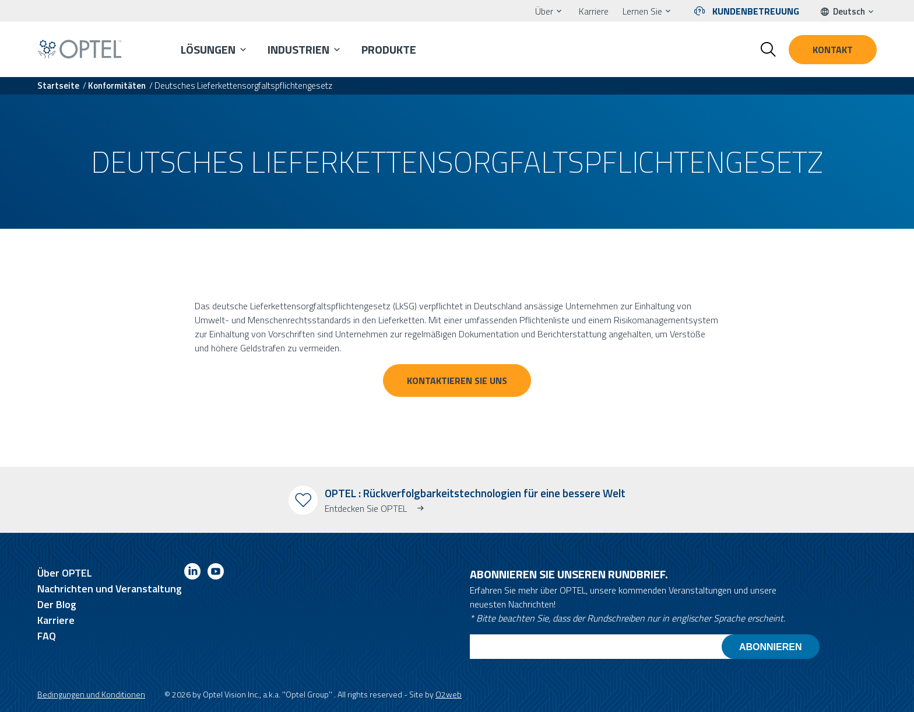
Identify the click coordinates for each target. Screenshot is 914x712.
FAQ (46, 636)
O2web (448, 694)
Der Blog (56, 604)
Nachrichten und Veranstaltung (109, 588)
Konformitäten (117, 85)
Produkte (388, 49)
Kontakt (833, 50)
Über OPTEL (64, 573)
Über (544, 11)
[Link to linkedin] (192, 573)
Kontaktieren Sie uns (457, 381)
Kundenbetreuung (755, 11)
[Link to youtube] (215, 573)
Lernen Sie (642, 11)
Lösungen (208, 49)
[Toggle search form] (768, 49)
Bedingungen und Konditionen (91, 694)
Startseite (58, 85)
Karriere (594, 11)
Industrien (298, 49)
